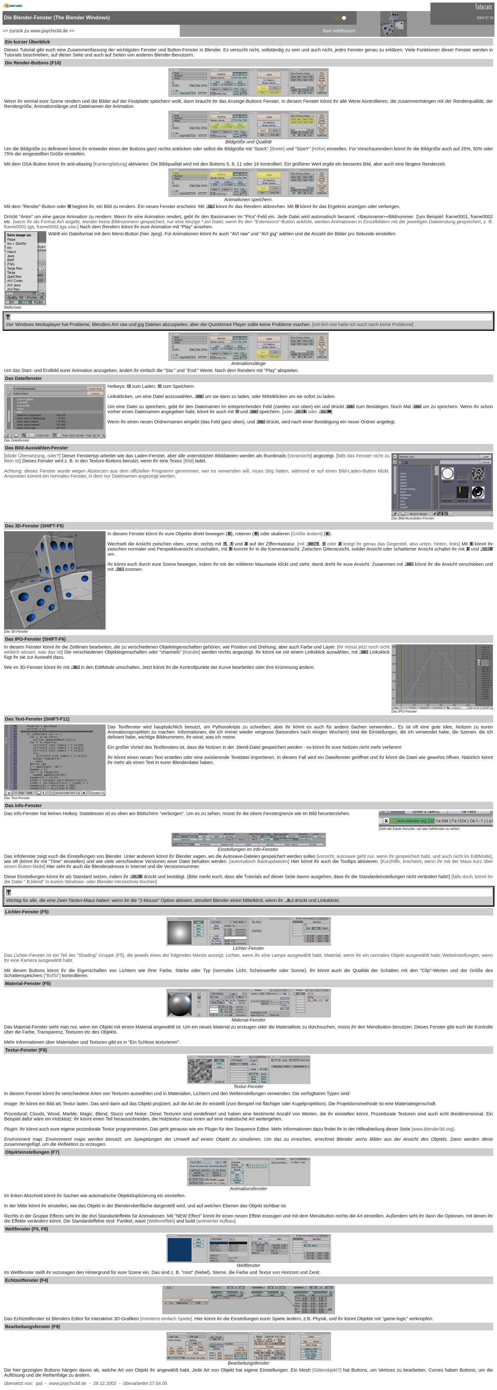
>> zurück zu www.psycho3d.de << (38, 30)
